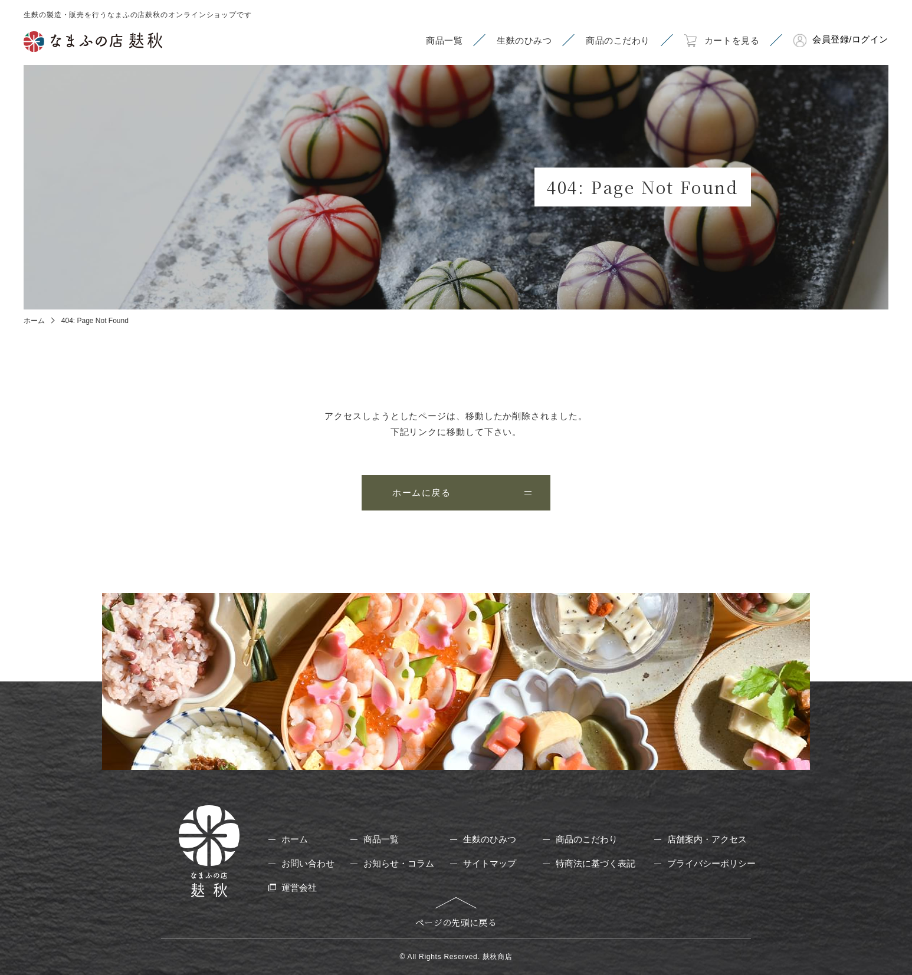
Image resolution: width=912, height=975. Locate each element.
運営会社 (299, 887)
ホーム (34, 321)
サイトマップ (489, 863)
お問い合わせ (307, 863)
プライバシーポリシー (711, 863)
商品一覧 (381, 839)
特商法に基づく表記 (595, 863)
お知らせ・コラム (398, 863)
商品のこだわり (587, 839)
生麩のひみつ (489, 839)
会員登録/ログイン (850, 39)
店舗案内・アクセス (707, 839)
